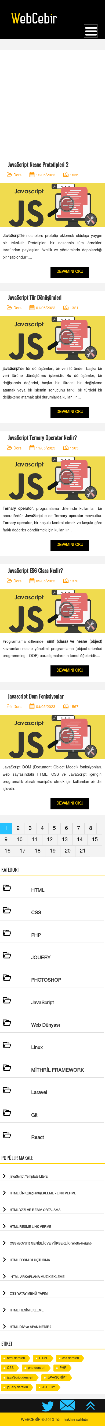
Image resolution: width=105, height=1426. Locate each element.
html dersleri (16, 1358)
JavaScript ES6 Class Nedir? (35, 570)
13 (65, 840)
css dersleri (70, 1358)
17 (23, 851)
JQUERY (48, 1387)
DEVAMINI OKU (69, 272)
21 (83, 851)
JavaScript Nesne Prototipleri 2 (38, 164)
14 (80, 840)
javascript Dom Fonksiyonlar (35, 696)
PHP (63, 1368)
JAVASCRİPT (57, 1377)
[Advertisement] (52, 103)
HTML (43, 1358)
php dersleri (36, 1368)
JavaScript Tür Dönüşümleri (34, 297)
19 (53, 851)
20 (68, 851)
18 (38, 851)
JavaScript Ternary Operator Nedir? (42, 437)
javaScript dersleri (20, 1377)
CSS (10, 1368)
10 (20, 840)
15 (95, 840)
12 (50, 840)
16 (7, 851)
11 (35, 840)
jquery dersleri (17, 1387)
